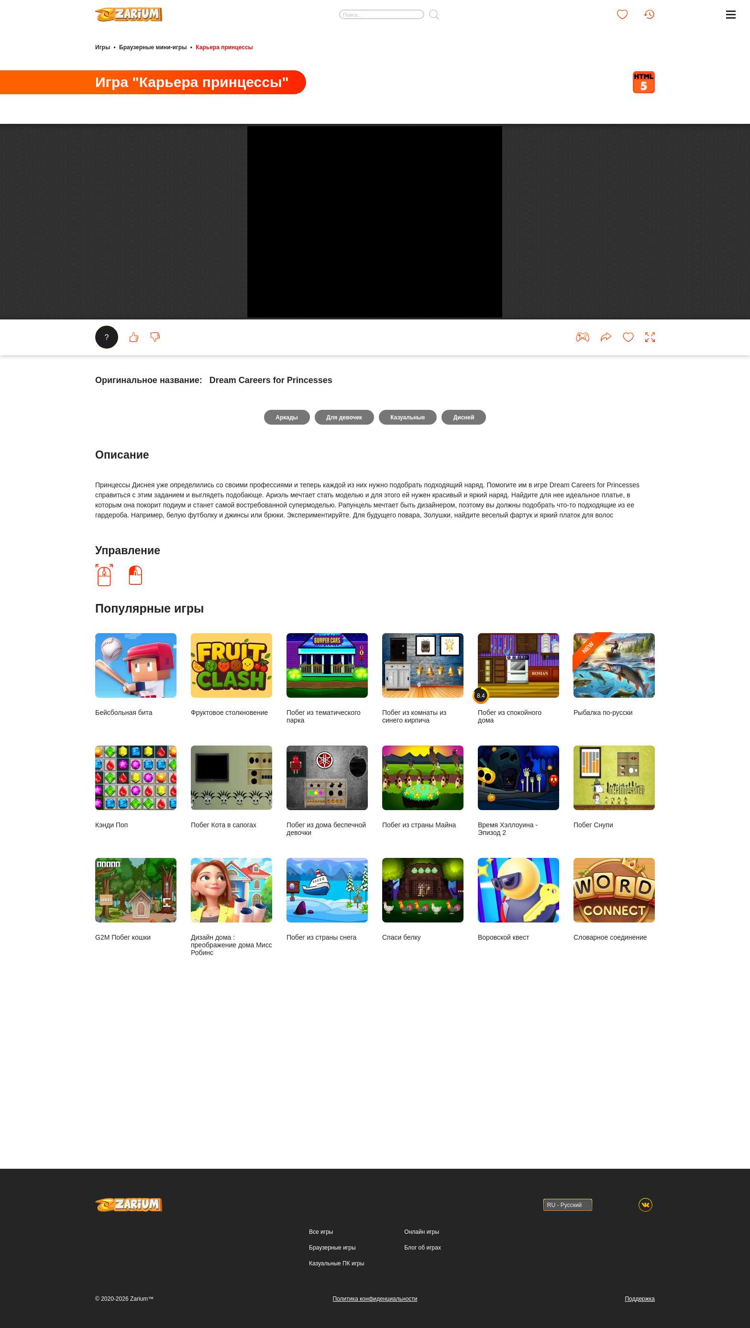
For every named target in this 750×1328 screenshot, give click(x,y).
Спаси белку (422, 1055)
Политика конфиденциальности (374, 1303)
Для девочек (344, 573)
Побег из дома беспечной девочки (327, 946)
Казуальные (408, 573)
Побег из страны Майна (422, 942)
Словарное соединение (614, 1055)
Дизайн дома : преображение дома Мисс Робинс (231, 1063)
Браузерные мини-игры (153, 47)
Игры (102, 47)
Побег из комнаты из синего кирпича (422, 834)
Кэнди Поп (135, 942)
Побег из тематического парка (327, 834)
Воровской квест (518, 1055)
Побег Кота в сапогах (231, 942)
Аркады (285, 573)
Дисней (465, 573)
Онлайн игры (421, 1236)
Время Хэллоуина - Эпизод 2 (518, 946)
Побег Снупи (614, 942)
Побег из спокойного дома (518, 834)
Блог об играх (422, 1252)
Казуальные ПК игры (336, 1268)
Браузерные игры (332, 1252)
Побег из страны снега (327, 1055)
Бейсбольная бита (135, 830)
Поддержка (640, 1303)
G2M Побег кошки (135, 1055)
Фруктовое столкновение (231, 830)
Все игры (321, 1236)
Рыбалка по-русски (614, 830)
